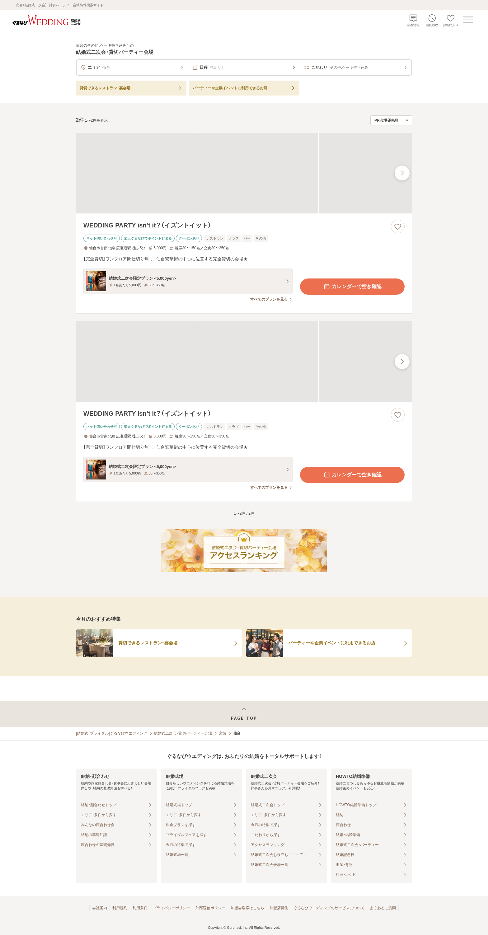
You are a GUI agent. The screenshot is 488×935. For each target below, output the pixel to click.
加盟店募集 (279, 908)
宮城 (222, 733)
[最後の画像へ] (402, 173)
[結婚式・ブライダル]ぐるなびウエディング (111, 733)
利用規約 (119, 908)
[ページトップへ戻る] (244, 714)
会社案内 (99, 908)
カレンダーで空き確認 (352, 286)
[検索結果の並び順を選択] (391, 120)
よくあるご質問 (383, 908)
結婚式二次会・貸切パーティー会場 (183, 733)
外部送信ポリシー (210, 908)
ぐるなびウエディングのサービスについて (328, 908)
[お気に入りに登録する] (398, 226)
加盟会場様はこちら (247, 908)
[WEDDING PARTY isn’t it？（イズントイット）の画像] (244, 173)
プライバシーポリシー (171, 908)
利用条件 (140, 908)
